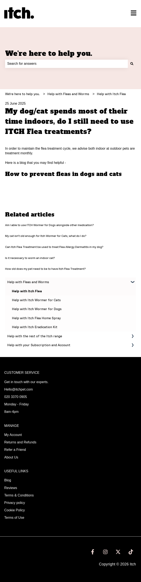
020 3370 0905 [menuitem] (15, 397)
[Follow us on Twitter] (118, 552)
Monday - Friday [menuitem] (16, 404)
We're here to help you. (48, 53)
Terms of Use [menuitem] (14, 517)
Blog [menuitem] (7, 480)
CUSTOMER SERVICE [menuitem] (21, 372)
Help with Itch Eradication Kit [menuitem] (34, 327)
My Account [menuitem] (13, 435)
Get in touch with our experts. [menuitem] (26, 382)
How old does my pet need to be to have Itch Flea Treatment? (45, 269)
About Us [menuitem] (11, 457)
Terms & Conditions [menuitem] (19, 495)
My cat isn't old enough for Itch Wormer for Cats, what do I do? (45, 236)
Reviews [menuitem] (10, 488)
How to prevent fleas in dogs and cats (63, 174)
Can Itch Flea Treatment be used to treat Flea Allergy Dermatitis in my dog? (54, 247)
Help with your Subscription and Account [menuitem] (38, 345)
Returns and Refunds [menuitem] (20, 442)
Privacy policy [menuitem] (14, 503)
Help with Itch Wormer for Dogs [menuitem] (37, 309)
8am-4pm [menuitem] (11, 411)
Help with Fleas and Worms (68, 94)
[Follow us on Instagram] (105, 552)
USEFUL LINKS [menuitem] (16, 471)
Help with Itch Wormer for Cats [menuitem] (36, 300)
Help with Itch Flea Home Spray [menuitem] (36, 318)
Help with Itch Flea (111, 94)
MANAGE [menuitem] (11, 425)
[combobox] (66, 64)
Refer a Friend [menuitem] (15, 449)
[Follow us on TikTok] (131, 552)
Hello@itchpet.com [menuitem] (18, 389)
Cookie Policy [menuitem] (14, 510)
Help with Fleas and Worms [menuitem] (28, 282)
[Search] (132, 64)
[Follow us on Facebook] (92, 552)
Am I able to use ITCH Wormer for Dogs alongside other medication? (49, 225)
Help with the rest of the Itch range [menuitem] (34, 336)
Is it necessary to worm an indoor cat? (30, 258)
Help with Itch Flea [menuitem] (27, 291)
